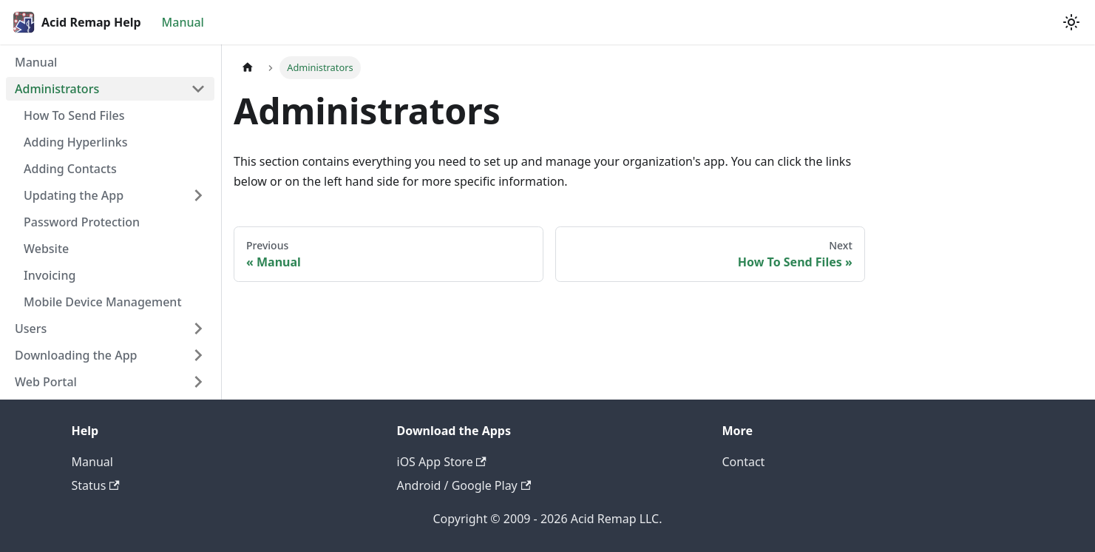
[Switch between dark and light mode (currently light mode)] (1071, 22)
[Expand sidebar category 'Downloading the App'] (198, 355)
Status (96, 485)
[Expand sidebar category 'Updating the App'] (198, 195)
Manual (183, 22)
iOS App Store (442, 462)
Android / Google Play (464, 485)
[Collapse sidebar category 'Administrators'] (198, 89)
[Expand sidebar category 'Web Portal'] (198, 382)
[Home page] (248, 67)
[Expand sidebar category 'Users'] (198, 328)
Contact (743, 462)
